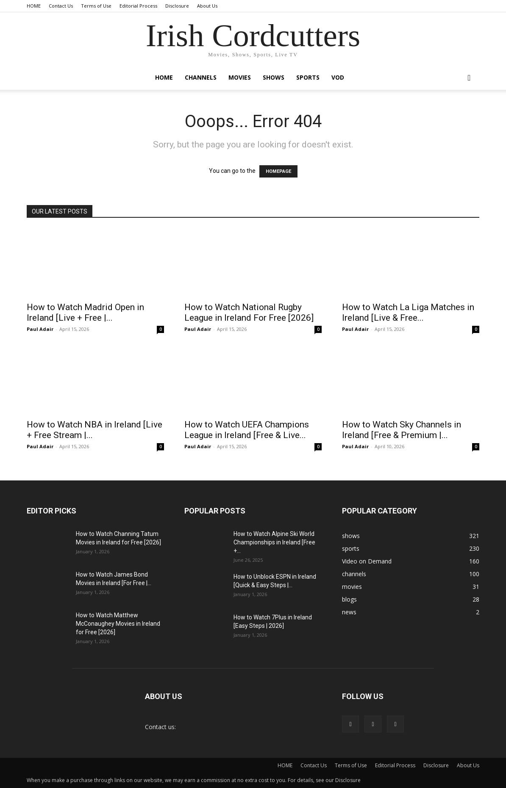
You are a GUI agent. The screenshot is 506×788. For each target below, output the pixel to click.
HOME (34, 6)
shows (273, 77)
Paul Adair (40, 329)
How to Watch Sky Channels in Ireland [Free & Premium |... (401, 429)
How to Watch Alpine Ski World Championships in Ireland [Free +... (274, 542)
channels (201, 77)
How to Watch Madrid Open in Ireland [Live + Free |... (85, 312)
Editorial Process (138, 6)
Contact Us (61, 6)
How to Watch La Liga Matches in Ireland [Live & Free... (408, 312)
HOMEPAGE (278, 171)
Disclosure (177, 6)
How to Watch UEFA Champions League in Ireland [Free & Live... (246, 429)
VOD (337, 77)
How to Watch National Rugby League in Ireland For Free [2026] (249, 312)
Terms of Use (96, 6)
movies (239, 77)
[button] (469, 78)
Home (164, 77)
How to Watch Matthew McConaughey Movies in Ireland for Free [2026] (118, 623)
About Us (207, 6)
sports (308, 77)
